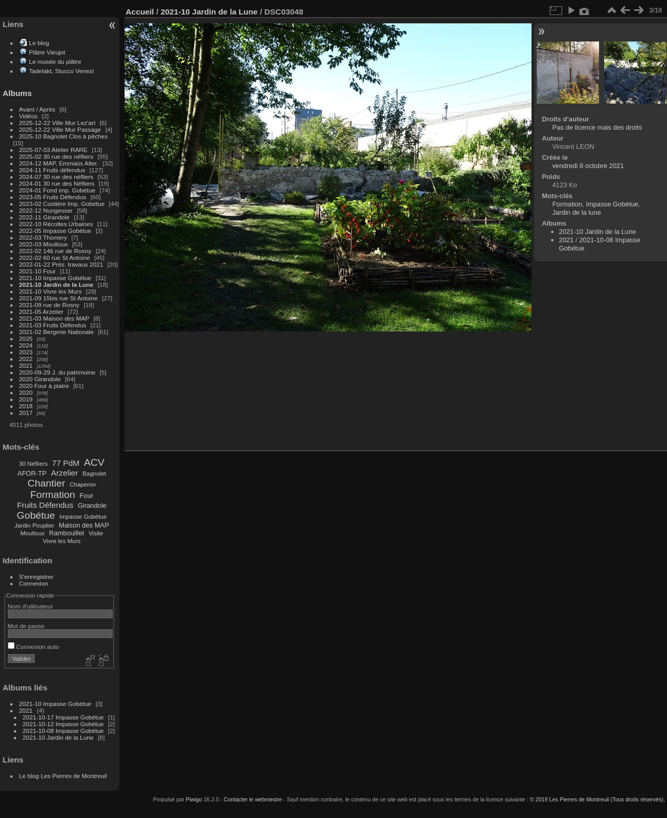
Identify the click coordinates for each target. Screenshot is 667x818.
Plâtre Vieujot (47, 52)
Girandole (92, 505)
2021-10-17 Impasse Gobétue (63, 717)
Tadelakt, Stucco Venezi (61, 70)
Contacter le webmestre (253, 799)
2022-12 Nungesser (46, 210)
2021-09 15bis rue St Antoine (58, 298)
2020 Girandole (40, 379)
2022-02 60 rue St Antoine (54, 257)
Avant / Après (37, 109)
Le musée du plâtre (55, 61)
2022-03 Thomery (43, 237)
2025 (26, 338)
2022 (26, 358)
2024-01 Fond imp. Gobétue (57, 190)
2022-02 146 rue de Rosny (55, 250)
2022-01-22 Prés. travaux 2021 (61, 264)
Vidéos (28, 116)
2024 (26, 345)
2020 (26, 392)
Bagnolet (94, 473)
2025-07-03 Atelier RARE (53, 149)
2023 (26, 352)
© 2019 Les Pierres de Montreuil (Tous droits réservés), (597, 799)
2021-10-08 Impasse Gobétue (63, 730)
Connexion (33, 583)
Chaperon (83, 484)
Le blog (39, 42)
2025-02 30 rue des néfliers (56, 156)
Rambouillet (67, 533)
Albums (17, 93)
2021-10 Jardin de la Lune (56, 284)
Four (86, 496)
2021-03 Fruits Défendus (53, 325)
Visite (96, 533)
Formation (52, 494)
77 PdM (65, 463)
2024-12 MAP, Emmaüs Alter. (59, 163)
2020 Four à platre (44, 385)
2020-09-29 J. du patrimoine (57, 372)
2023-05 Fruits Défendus (53, 196)
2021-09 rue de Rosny (49, 304)
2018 (26, 406)
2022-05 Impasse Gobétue (55, 230)
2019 (26, 399)
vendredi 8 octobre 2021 (588, 166)
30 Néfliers (33, 464)
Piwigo (194, 799)
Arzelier (64, 472)
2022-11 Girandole (44, 217)
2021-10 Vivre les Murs (50, 291)
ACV (94, 462)
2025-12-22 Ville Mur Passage (60, 129)
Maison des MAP (84, 525)
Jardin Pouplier (35, 525)
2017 (26, 412)
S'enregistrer (36, 576)
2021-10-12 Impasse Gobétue (63, 723)
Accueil (140, 11)
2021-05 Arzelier (41, 311)
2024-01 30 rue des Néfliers (57, 183)
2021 (26, 365)
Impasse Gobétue (83, 517)
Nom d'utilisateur (30, 606)
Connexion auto (33, 646)
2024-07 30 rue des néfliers (56, 176)
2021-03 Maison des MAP (54, 318)
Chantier (46, 483)
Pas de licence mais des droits (597, 127)
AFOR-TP (31, 473)
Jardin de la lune (576, 212)
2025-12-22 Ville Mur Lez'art (57, 122)
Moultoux (32, 533)
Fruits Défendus (45, 505)
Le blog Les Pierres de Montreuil (63, 775)
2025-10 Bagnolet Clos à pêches (63, 136)
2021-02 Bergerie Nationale (56, 331)
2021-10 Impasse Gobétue (55, 277)
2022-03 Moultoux (43, 244)
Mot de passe (26, 625)
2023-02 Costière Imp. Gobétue (62, 203)
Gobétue (36, 515)
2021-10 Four (37, 271)
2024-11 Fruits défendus (52, 170)
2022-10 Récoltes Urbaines (56, 223)
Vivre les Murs (62, 541)
